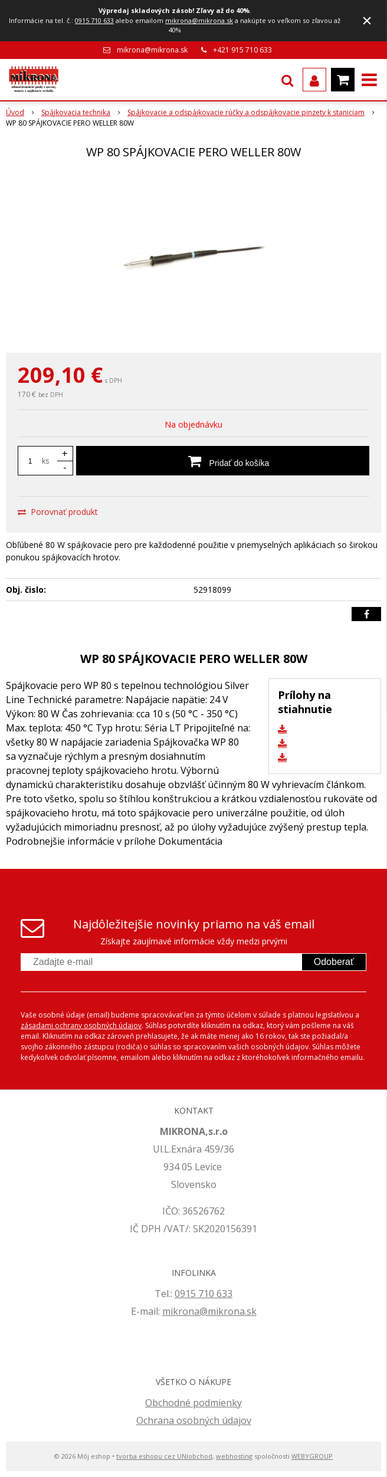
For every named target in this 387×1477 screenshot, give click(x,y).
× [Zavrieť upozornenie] (367, 20)
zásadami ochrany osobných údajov (81, 1025)
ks (45, 461)
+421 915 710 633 (242, 50)
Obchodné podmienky (193, 1402)
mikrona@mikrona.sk (199, 20)
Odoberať (334, 962)
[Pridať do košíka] (222, 460)
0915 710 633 (94, 20)
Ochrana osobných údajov (193, 1420)
